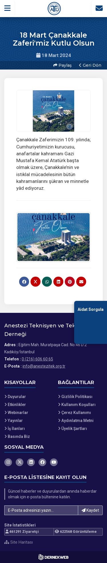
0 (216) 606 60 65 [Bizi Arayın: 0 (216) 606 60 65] (37, 359)
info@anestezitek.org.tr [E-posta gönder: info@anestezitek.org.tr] (44, 366)
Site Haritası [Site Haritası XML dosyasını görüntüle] (18, 542)
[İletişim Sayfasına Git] (99, 8)
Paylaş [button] (62, 65)
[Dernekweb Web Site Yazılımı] (53, 557)
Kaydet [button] (90, 510)
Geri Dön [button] (90, 65)
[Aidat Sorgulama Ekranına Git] (90, 322)
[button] (7, 8)
